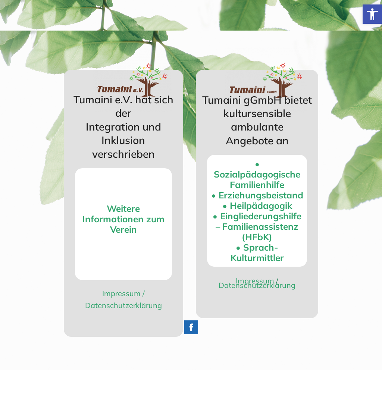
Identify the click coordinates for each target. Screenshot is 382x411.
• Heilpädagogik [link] (257, 205)
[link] (372, 14)
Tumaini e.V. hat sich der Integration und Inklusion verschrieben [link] (123, 126)
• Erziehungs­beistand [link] (257, 195)
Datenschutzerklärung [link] (123, 305)
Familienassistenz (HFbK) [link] (260, 231)
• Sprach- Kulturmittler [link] (257, 252)
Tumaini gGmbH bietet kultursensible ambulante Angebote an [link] (257, 120)
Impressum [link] (121, 293)
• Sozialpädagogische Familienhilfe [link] (257, 174)
